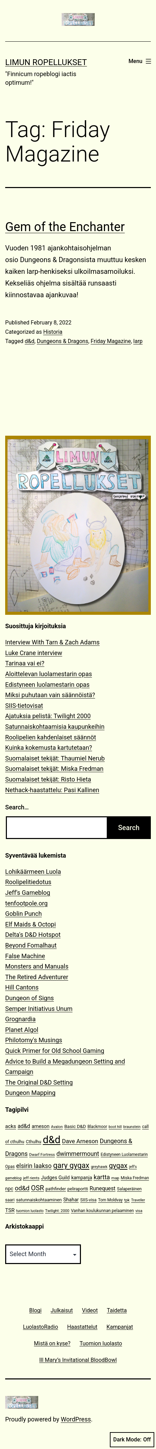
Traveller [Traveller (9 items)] (138, 1200)
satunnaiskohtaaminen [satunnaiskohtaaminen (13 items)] (39, 1199)
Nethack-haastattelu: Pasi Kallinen (52, 790)
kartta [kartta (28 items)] (102, 1177)
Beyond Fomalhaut (30, 945)
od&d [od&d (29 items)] (22, 1188)
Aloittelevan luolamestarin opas (48, 673)
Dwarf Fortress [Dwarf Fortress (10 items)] (42, 1154)
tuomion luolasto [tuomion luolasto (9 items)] (30, 1211)
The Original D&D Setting (39, 1082)
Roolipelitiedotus (28, 882)
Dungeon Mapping (30, 1092)
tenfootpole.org (26, 903)
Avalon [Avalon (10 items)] (57, 1127)
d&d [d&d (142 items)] (51, 1140)
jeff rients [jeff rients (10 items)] (31, 1178)
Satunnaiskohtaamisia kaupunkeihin (54, 726)
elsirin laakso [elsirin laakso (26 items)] (34, 1165)
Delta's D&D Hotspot (33, 934)
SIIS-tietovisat (24, 705)
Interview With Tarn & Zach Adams (52, 642)
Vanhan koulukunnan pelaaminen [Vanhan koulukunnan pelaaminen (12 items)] (102, 1210)
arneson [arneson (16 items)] (41, 1126)
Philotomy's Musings (33, 1040)
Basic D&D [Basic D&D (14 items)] (75, 1126)
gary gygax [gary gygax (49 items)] (71, 1165)
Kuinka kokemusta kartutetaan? (48, 747)
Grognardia (20, 1019)
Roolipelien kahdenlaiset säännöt (50, 737)
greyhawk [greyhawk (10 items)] (99, 1167)
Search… (17, 807)
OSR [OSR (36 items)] (37, 1188)
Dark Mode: (132, 1440)
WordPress (76, 1419)
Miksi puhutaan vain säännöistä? (50, 694)
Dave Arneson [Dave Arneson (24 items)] (80, 1141)
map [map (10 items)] (115, 1178)
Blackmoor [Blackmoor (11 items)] (97, 1126)
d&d (29, 341)
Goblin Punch (23, 913)
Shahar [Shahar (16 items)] (71, 1200)
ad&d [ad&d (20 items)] (24, 1126)
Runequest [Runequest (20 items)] (102, 1188)
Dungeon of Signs (29, 998)
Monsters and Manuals (37, 966)
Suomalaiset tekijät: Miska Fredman (54, 768)
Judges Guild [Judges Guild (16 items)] (55, 1178)
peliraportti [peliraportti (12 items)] (77, 1188)
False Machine (25, 956)
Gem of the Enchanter (65, 227)
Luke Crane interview (33, 652)
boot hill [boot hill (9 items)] (115, 1127)
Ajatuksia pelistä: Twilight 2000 (48, 716)
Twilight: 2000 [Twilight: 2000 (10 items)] (57, 1211)
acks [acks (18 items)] (10, 1126)
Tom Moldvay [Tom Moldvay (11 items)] (110, 1200)
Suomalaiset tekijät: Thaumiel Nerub (55, 758)
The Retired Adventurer (36, 977)
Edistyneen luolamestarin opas (47, 684)
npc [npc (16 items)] (9, 1189)
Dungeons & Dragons (62, 341)
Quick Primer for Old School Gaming (54, 1050)
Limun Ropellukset (46, 62)
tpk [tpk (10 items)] (127, 1200)
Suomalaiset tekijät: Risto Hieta (48, 779)
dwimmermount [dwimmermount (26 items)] (77, 1153)
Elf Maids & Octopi (30, 924)
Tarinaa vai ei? (24, 663)
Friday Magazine (111, 341)
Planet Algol (21, 1029)
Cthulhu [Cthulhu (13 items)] (33, 1141)
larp (138, 341)
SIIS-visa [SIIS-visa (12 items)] (88, 1199)
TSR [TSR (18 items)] (9, 1210)
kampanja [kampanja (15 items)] (81, 1177)
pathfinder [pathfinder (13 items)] (55, 1188)
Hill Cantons (22, 987)
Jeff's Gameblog (27, 892)
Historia (52, 332)
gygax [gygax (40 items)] (118, 1165)
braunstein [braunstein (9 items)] (132, 1127)
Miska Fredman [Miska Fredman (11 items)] (135, 1178)
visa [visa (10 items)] (138, 1211)
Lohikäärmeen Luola (33, 871)
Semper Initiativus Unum (39, 1008)
